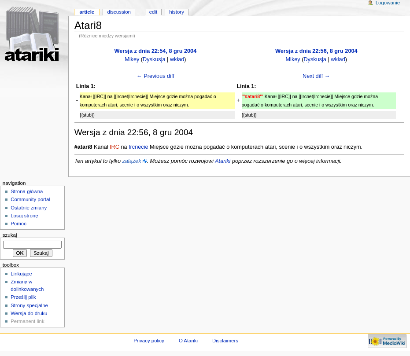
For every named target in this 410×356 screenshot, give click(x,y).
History (176, 12)
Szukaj (10, 235)
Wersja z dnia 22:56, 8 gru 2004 (316, 51)
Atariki (222, 161)
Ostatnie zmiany (29, 207)
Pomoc (18, 223)
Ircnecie (138, 147)
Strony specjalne (29, 305)
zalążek (131, 161)
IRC (114, 147)
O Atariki (188, 340)
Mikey (132, 59)
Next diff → (316, 76)
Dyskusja (154, 59)
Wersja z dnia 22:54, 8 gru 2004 (156, 51)
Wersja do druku (29, 313)
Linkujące (21, 273)
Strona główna (27, 191)
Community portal (30, 199)
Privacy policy (148, 340)
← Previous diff (155, 76)
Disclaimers (225, 340)
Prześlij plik (23, 297)
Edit (153, 12)
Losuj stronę (24, 215)
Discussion (118, 12)
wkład (177, 59)
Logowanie (388, 2)
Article (86, 12)
